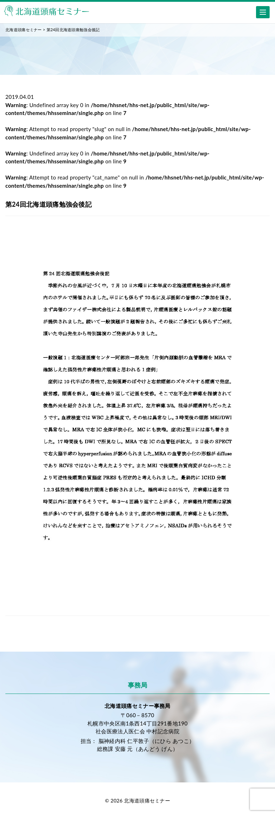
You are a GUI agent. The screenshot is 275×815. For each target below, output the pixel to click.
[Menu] (263, 12)
